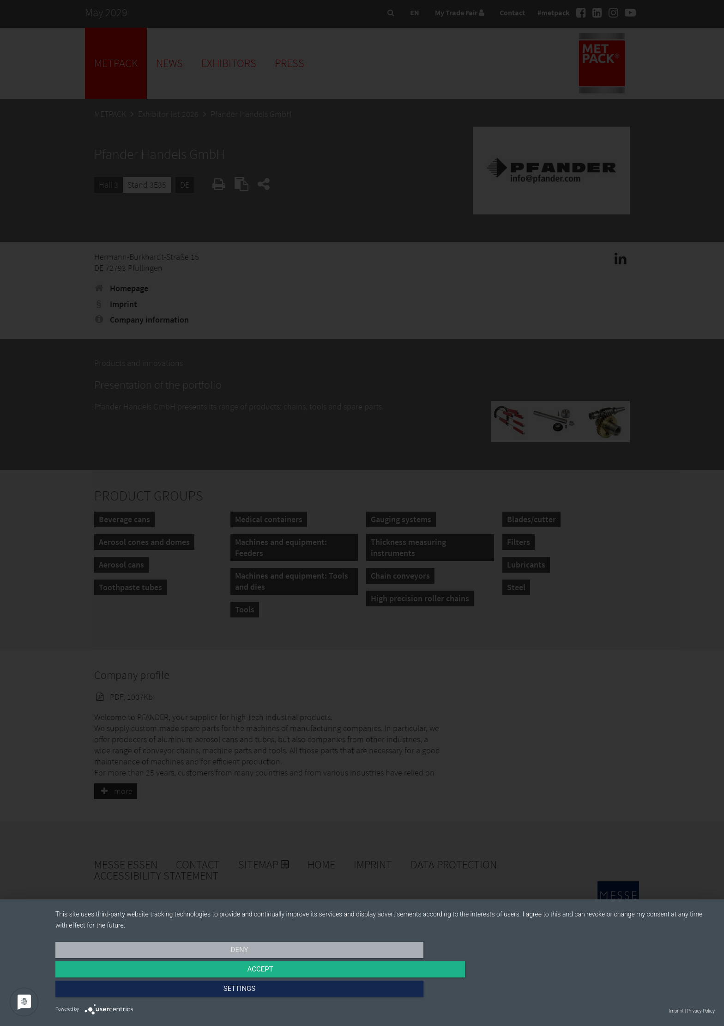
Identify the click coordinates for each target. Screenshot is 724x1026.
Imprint (676, 1011)
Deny (154, 992)
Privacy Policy (701, 1011)
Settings (616, 992)
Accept (385, 992)
